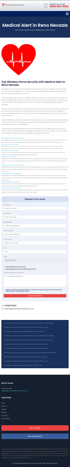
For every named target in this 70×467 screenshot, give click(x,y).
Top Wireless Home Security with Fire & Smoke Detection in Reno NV (26, 348)
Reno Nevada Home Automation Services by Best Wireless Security (25, 357)
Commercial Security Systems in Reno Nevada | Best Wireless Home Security (28, 340)
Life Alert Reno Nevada (9, 150)
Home (17, 30)
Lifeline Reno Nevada (8, 157)
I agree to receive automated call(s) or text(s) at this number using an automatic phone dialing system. (34, 290)
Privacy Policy (5, 419)
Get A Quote (35, 428)
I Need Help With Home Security (15, 266)
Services (4, 412)
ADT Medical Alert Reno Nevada (12, 138)
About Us (4, 406)
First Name (7, 205)
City (5, 248)
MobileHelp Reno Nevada (10, 182)
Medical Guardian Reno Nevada (12, 165)
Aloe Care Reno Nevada (9, 144)
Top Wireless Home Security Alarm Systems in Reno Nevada (23, 365)
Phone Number (8, 231)
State (5, 257)
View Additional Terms (22, 291)
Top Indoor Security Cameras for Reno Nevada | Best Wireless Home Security (29, 323)
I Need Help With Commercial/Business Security (21, 269)
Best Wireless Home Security (30, 463)
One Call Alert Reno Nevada (11, 188)
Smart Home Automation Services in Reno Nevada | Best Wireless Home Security (30, 352)
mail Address (8, 222)
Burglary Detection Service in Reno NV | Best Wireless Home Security (26, 327)
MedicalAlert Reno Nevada (11, 173)
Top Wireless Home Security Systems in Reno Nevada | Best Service (26, 344)
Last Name (7, 213)
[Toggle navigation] (67, 14)
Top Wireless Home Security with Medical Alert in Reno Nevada (24, 331)
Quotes (3, 409)
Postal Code (7, 239)
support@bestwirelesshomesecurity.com (19, 309)
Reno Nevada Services (28, 30)
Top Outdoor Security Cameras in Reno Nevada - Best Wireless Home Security (29, 336)
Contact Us (5, 415)
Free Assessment (35, 436)
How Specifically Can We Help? (13, 273)
